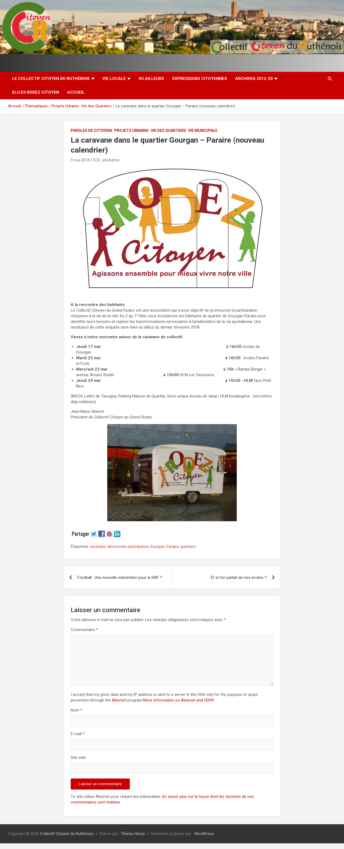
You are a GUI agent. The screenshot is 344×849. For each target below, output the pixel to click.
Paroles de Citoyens (91, 130)
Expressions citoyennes (199, 78)
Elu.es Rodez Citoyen (35, 92)
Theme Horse (133, 833)
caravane (98, 546)
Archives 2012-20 (254, 78)
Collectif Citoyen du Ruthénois (67, 833)
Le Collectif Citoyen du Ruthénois (51, 78)
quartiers (188, 546)
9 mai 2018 (80, 160)
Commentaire (84, 629)
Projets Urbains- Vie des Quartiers (150, 130)
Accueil (76, 92)
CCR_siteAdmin (106, 160)
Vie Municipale (202, 130)
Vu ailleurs (151, 78)
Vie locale (114, 78)
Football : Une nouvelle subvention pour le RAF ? (119, 577)
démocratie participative (128, 546)
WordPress (204, 833)
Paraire (172, 546)
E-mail (78, 733)
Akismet (119, 700)
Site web (78, 757)
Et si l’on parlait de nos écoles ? (239, 577)
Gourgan (157, 546)
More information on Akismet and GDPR (178, 700)
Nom (76, 710)
